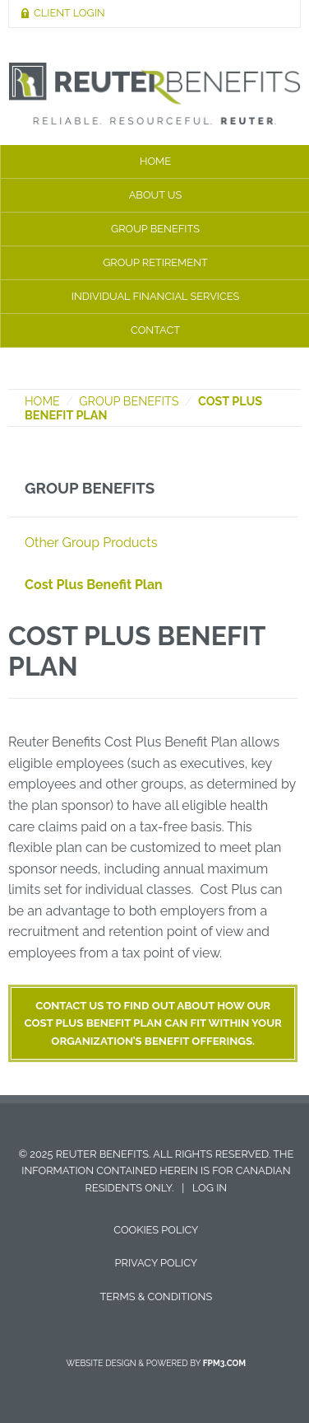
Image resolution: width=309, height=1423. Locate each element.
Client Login (69, 13)
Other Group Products (91, 542)
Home (42, 401)
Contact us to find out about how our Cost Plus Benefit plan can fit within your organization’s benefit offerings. (153, 1022)
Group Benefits (128, 401)
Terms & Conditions (156, 1296)
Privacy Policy (156, 1263)
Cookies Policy (155, 1230)
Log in (209, 1188)
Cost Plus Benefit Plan (94, 584)
